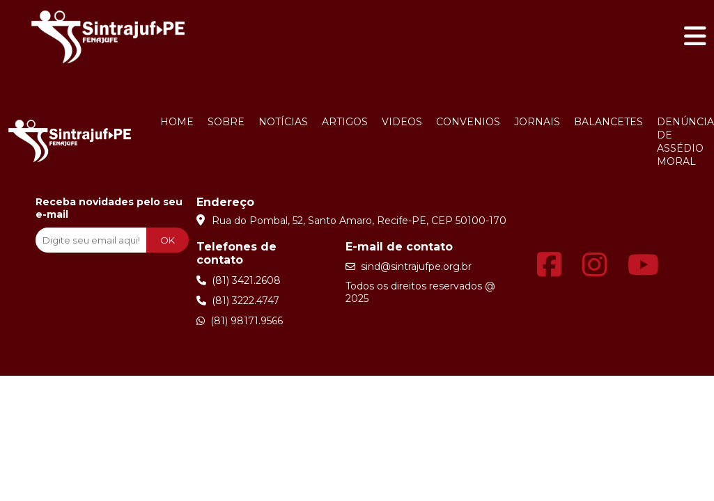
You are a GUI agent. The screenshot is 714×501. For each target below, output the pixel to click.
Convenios (468, 122)
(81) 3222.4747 (237, 300)
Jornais (537, 122)
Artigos (345, 122)
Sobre (226, 122)
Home (177, 122)
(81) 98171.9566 (239, 321)
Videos (402, 122)
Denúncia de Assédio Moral (685, 142)
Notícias (283, 122)
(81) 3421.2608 (238, 280)
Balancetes (608, 122)
